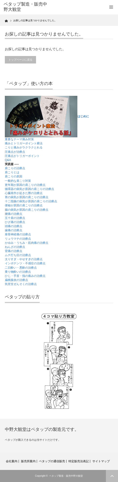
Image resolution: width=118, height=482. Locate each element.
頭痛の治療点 (13, 226)
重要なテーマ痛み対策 (19, 139)
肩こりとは (12, 172)
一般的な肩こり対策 (18, 180)
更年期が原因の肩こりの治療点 (25, 185)
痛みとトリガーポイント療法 (24, 143)
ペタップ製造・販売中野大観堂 (66, 476)
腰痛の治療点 (13, 214)
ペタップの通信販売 (52, 461)
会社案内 (11, 461)
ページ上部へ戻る (112, 476)
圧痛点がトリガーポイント (22, 156)
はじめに (83, 116)
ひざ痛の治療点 (15, 222)
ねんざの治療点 (15, 247)
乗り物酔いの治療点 (18, 271)
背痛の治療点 (13, 251)
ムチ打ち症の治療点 (18, 255)
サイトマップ (101, 461)
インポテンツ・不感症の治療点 (25, 263)
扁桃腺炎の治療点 (16, 280)
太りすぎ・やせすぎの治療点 (24, 259)
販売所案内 (28, 461)
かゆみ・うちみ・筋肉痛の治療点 (26, 242)
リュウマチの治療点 (18, 238)
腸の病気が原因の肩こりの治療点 (26, 209)
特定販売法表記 (78, 461)
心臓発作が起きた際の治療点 (24, 193)
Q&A (8, 160)
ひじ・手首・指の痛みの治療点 (25, 276)
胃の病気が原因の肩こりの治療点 (26, 197)
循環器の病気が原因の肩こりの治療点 (29, 189)
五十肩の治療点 (15, 218)
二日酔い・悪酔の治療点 (21, 267)
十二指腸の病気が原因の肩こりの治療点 (31, 201)
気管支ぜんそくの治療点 (21, 284)
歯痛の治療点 (13, 230)
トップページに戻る (20, 59)
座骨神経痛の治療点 (18, 234)
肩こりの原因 (13, 176)
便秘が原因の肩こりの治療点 (24, 205)
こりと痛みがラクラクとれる (24, 147)
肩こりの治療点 (15, 168)
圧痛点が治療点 (15, 152)
